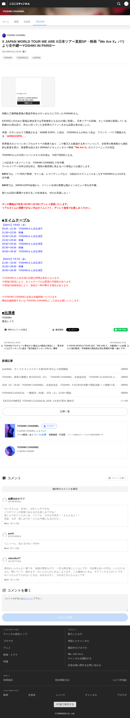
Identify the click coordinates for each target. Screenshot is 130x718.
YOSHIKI (8, 58)
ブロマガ (39, 21)
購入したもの (75, 634)
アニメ (6, 647)
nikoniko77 (14, 560)
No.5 (6, 580)
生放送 (27, 21)
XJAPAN (36, 58)
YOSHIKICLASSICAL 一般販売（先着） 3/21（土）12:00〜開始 (36, 393)
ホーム (6, 21)
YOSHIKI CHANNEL (14, 11)
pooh (14, 535)
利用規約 (8, 680)
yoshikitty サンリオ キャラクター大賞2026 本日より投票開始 (35, 369)
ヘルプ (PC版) (119, 680)
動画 (16, 21)
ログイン (27, 598)
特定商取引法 (62, 680)
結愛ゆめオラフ (16, 500)
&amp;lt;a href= (28, 92)
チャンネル (91, 695)
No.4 (6, 548)
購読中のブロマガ (77, 647)
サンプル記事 (40, 435)
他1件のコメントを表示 (65, 489)
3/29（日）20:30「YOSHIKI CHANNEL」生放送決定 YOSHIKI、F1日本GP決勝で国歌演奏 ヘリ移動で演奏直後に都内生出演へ (59, 385)
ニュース (60, 695)
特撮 (5, 661)
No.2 (6, 524)
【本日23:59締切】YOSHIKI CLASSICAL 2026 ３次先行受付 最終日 (38, 401)
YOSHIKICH (22, 58)
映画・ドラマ (10, 654)
